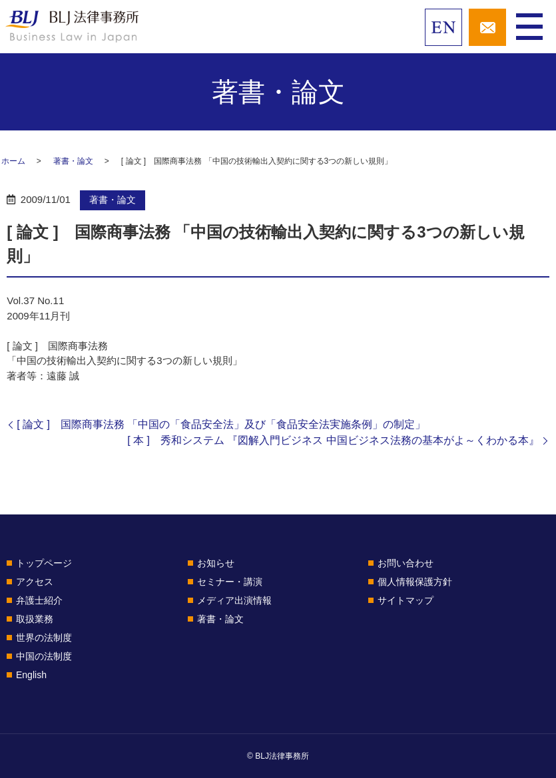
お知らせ (215, 563)
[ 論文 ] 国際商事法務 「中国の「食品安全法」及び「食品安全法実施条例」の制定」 (221, 424)
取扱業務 (34, 619)
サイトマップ (405, 600)
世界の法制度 (44, 637)
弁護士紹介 (39, 600)
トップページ (44, 563)
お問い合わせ (405, 563)
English (31, 675)
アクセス (34, 581)
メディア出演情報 (234, 600)
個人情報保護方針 (415, 581)
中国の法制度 (44, 656)
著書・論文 (73, 161)
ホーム (13, 161)
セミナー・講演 (229, 581)
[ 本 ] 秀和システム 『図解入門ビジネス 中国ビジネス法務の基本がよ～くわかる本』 (333, 440)
